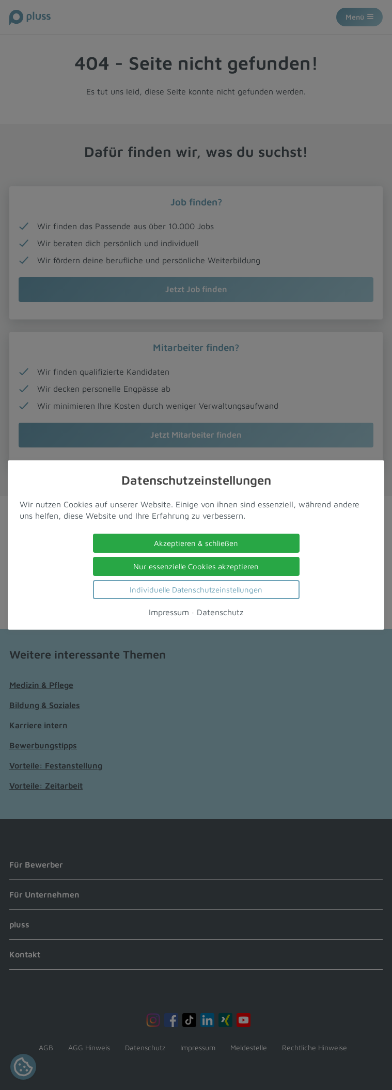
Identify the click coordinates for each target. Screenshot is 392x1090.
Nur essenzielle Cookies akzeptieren (196, 566)
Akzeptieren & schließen (196, 543)
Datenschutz (220, 612)
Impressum (169, 612)
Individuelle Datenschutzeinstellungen (196, 589)
